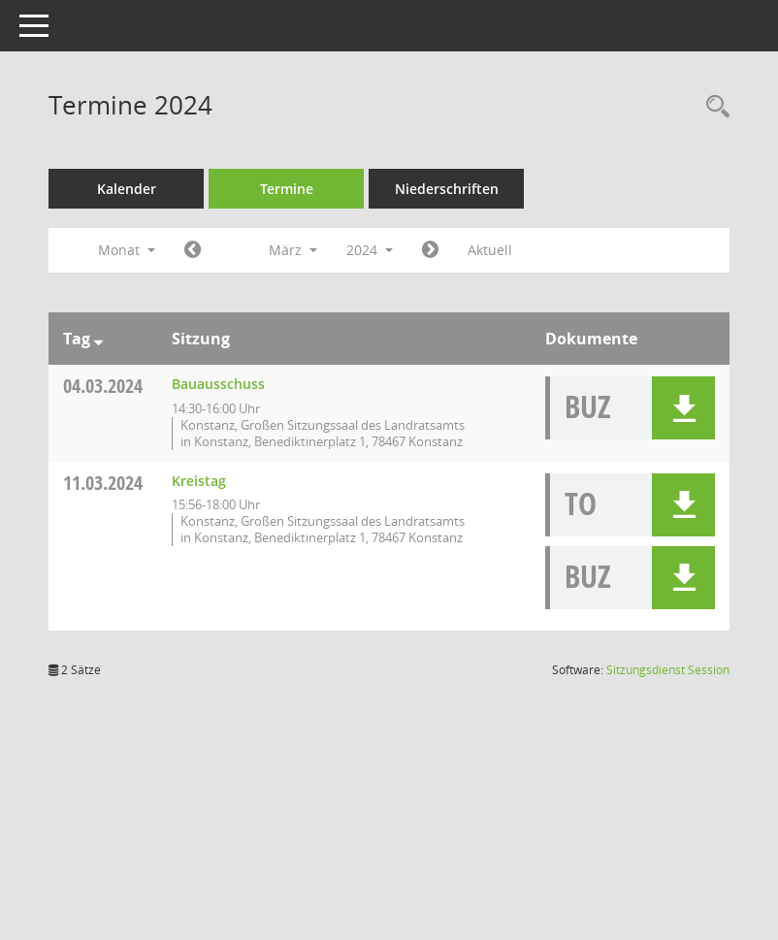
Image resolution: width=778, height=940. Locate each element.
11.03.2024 (116, 499)
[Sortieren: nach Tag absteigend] (112, 338)
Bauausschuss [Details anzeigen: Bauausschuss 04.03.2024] (231, 383)
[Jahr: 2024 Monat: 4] (444, 250)
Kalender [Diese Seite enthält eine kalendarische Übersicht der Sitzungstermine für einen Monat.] (140, 188)
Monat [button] (140, 250)
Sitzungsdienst (667, 686)
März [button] (306, 250)
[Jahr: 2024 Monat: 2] (206, 250)
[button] (683, 407)
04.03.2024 (116, 386)
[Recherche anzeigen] (713, 107)
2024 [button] (383, 250)
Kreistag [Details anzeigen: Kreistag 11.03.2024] (212, 497)
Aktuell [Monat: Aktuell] (503, 250)
